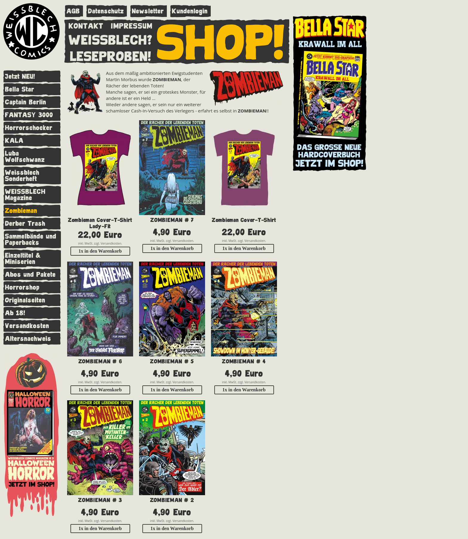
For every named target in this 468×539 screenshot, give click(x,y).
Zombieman (21, 211)
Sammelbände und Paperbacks (30, 239)
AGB (73, 11)
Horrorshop (22, 287)
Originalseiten (25, 300)
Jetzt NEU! (20, 76)
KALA (14, 141)
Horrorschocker (29, 128)
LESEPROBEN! (110, 55)
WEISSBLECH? (111, 39)
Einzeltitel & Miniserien (23, 258)
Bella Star (19, 89)
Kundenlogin (190, 11)
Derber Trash (25, 224)
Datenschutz (106, 11)
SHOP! (221, 41)
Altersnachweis (28, 339)
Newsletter (148, 11)
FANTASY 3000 (29, 115)
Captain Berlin (25, 102)
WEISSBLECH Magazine (25, 195)
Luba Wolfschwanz (25, 156)
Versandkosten (27, 326)
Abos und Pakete (30, 275)
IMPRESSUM (132, 25)
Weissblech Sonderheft (22, 176)
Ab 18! (15, 313)
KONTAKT (86, 25)
